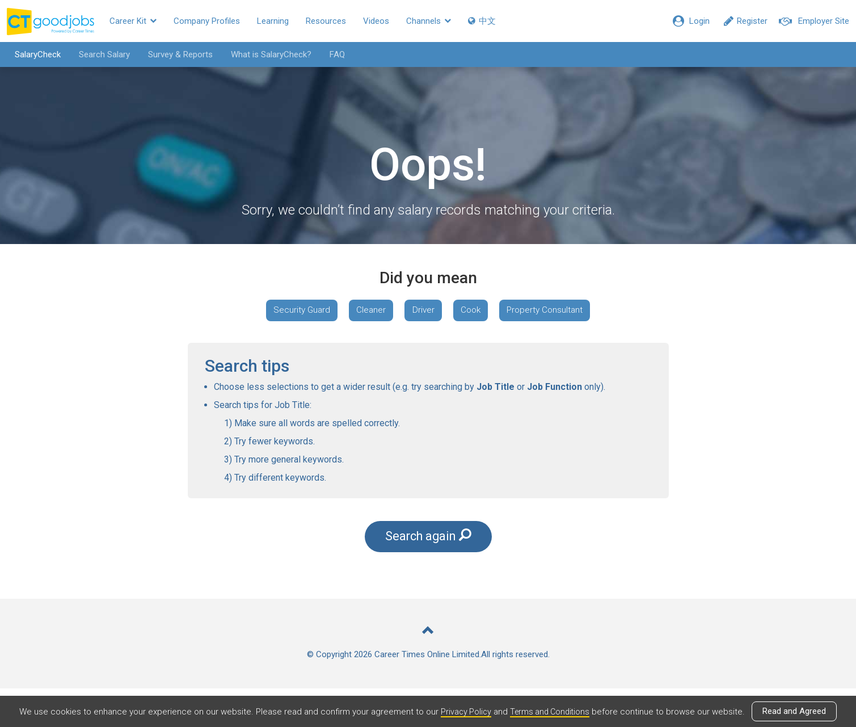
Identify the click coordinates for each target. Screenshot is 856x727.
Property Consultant (428, 344)
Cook (528, 311)
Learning (273, 21)
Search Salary (98, 54)
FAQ (331, 54)
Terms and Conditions (551, 712)
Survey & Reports (174, 54)
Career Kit (133, 21)
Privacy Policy (464, 712)
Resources (326, 21)
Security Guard (347, 311)
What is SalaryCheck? (265, 54)
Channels (428, 21)
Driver (476, 311)
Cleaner (421, 311)
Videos (376, 21)
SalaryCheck (31, 54)
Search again (428, 573)
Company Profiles (207, 21)
